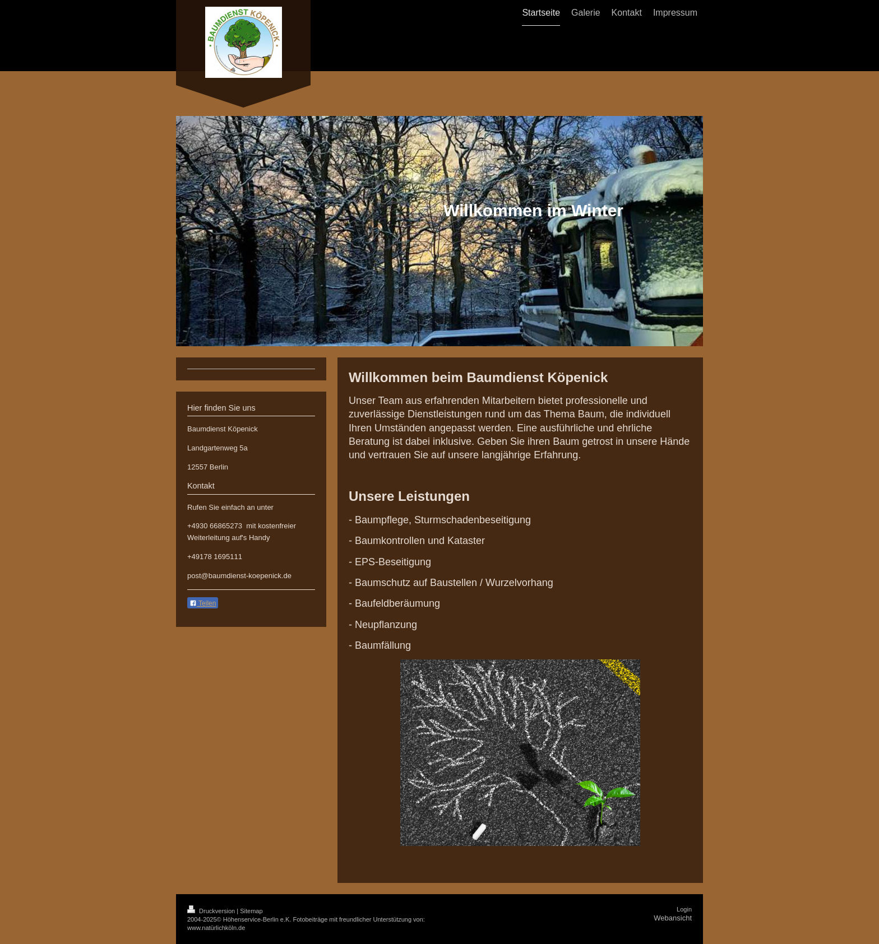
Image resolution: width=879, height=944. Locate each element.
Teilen (202, 603)
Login (684, 909)
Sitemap (251, 911)
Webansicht (673, 918)
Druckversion (212, 911)
